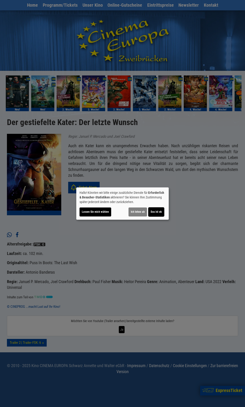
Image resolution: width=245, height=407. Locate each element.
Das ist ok (156, 211)
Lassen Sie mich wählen (95, 211)
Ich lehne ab (138, 211)
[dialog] (122, 203)
